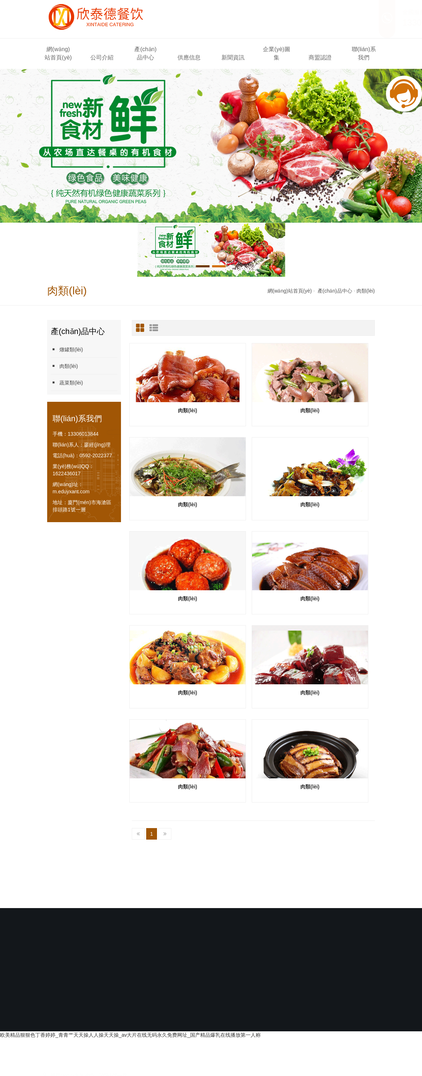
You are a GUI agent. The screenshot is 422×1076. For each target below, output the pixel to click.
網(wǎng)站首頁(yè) (58, 53)
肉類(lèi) (365, 291)
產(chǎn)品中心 (145, 53)
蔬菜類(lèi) (67, 382)
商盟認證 (320, 57)
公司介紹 (101, 57)
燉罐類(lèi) (67, 349)
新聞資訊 (232, 57)
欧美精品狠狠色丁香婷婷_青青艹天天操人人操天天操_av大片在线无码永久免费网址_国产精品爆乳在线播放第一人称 (130, 941)
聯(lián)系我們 (364, 53)
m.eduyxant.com (71, 491)
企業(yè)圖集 (276, 53)
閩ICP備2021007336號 (213, 913)
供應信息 (189, 57)
